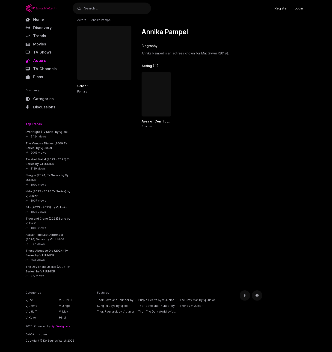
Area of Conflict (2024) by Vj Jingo (156, 121)
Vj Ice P (31, 300)
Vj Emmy (31, 305)
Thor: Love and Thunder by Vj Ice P (115, 300)
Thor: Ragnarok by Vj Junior (115, 311)
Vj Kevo (31, 317)
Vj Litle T (31, 311)
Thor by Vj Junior (191, 305)
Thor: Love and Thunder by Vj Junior (156, 306)
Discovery (39, 27)
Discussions (40, 107)
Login (299, 8)
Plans (34, 77)
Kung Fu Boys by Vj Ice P (113, 305)
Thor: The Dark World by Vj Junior (156, 312)
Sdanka (147, 126)
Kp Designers (60, 326)
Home (35, 19)
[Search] (79, 8)
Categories (40, 98)
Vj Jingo (64, 305)
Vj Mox (63, 311)
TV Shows (39, 52)
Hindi (62, 317)
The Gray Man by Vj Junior (197, 300)
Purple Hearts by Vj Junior (156, 300)
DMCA (30, 334)
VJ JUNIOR (66, 300)
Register (281, 8)
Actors (36, 60)
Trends (36, 35)
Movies (36, 44)
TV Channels (41, 68)
